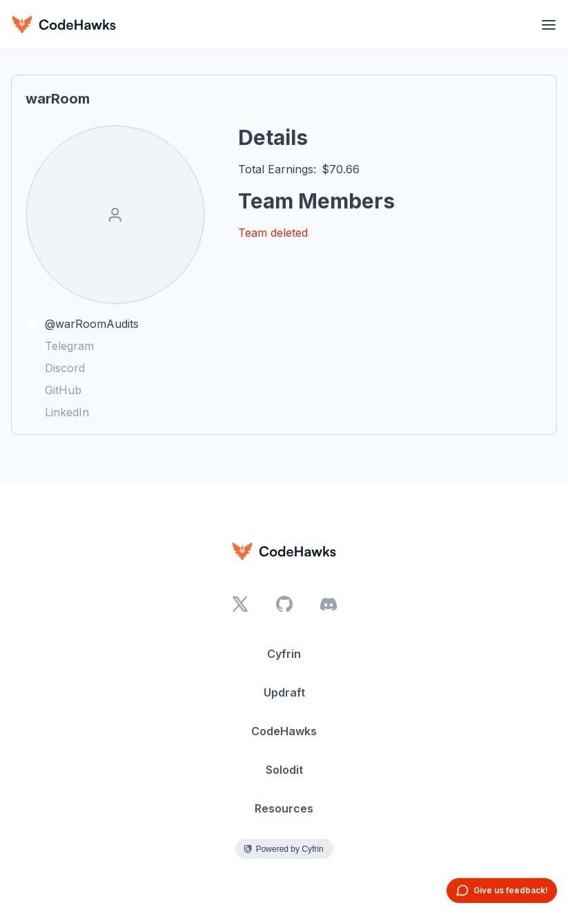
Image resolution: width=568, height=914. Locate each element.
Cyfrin (284, 654)
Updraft (284, 692)
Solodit (284, 770)
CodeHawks (284, 731)
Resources (284, 808)
